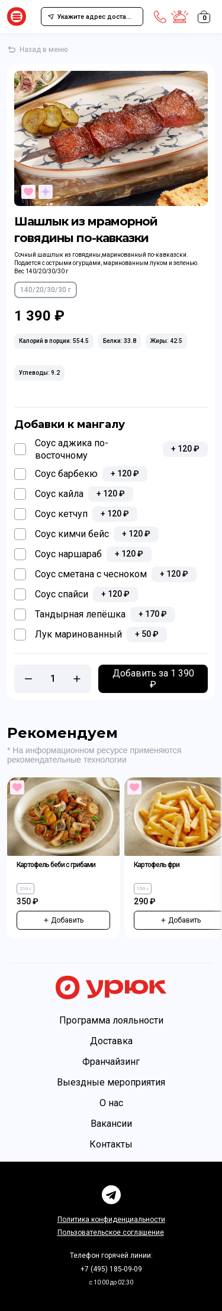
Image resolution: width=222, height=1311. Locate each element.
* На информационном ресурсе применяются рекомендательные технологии (94, 755)
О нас (111, 1103)
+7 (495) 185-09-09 (111, 1269)
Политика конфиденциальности (111, 1219)
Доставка (111, 1041)
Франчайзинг (111, 1061)
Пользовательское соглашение (110, 1232)
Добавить (63, 920)
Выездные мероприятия (111, 1082)
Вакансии (111, 1123)
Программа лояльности (111, 1020)
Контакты (111, 1144)
